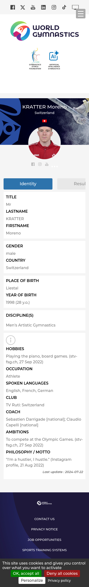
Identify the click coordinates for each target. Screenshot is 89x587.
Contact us (44, 519)
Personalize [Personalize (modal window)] (32, 580)
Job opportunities (44, 540)
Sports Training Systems (44, 550)
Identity (28, 183)
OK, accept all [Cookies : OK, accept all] (26, 573)
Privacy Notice (44, 529)
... (54, 165)
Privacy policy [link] (59, 580)
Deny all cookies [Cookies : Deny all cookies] (62, 573)
